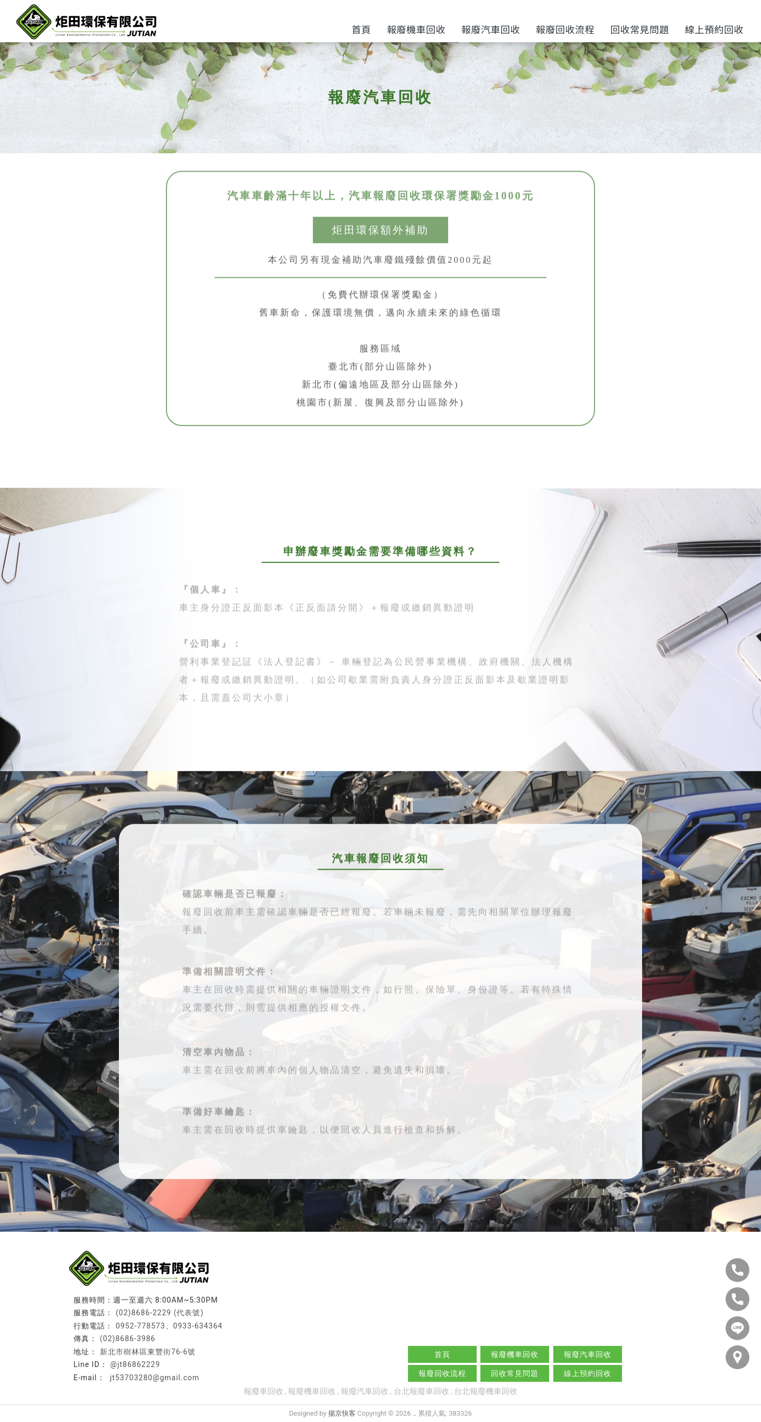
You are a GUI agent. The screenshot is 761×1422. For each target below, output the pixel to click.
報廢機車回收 (416, 29)
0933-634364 (198, 1326)
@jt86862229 (135, 1364)
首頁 (361, 29)
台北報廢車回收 (421, 1391)
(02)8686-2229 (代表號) (159, 1312)
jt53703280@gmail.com (154, 1377)
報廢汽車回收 (490, 29)
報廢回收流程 (565, 29)
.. (414, 1413)
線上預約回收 (714, 29)
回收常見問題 (639, 29)
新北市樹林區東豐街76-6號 (148, 1351)
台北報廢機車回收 (485, 1391)
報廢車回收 (263, 1391)
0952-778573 (140, 1326)
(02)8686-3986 (127, 1338)
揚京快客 (342, 1413)
